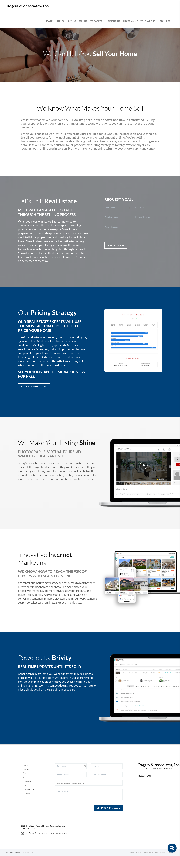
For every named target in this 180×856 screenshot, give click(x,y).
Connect (164, 21)
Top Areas (97, 21)
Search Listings (55, 21)
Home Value (130, 21)
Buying (71, 21)
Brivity (17, 853)
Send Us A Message (108, 808)
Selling (83, 21)
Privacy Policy (135, 853)
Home (25, 765)
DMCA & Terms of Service (154, 853)
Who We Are (147, 21)
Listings (26, 769)
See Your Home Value (34, 387)
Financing (114, 21)
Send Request (116, 245)
